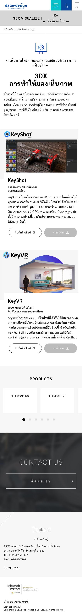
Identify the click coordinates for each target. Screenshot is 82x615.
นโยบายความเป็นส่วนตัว (16, 601)
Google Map (12, 567)
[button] (23, 419)
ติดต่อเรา (41, 481)
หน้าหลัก (8, 29)
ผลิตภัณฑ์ (22, 29)
